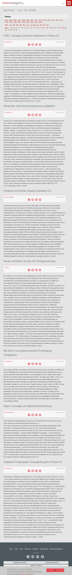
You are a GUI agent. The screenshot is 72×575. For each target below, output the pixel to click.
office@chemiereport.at (20, 562)
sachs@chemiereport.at (52, 562)
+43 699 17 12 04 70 (36, 565)
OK (55, 570)
